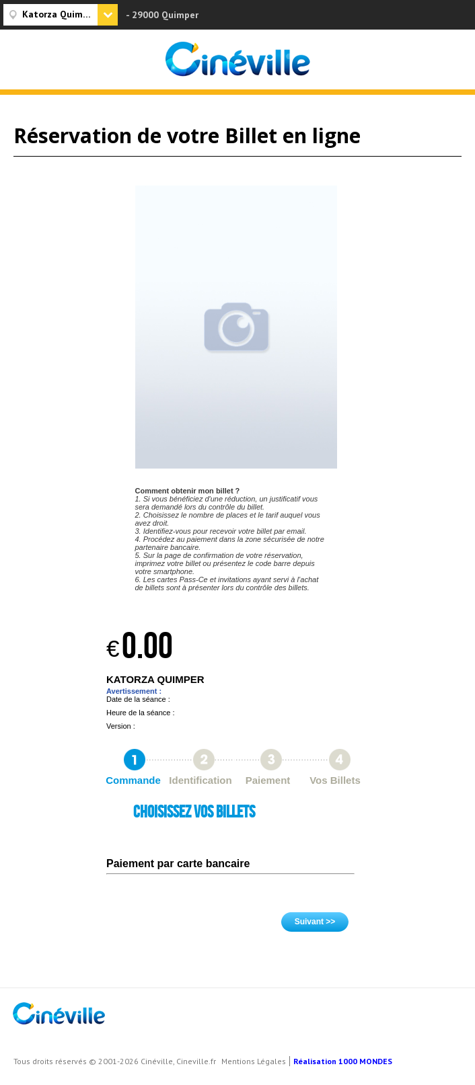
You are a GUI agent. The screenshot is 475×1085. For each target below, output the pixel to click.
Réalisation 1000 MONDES (342, 1061)
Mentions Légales (253, 1061)
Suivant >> (315, 921)
